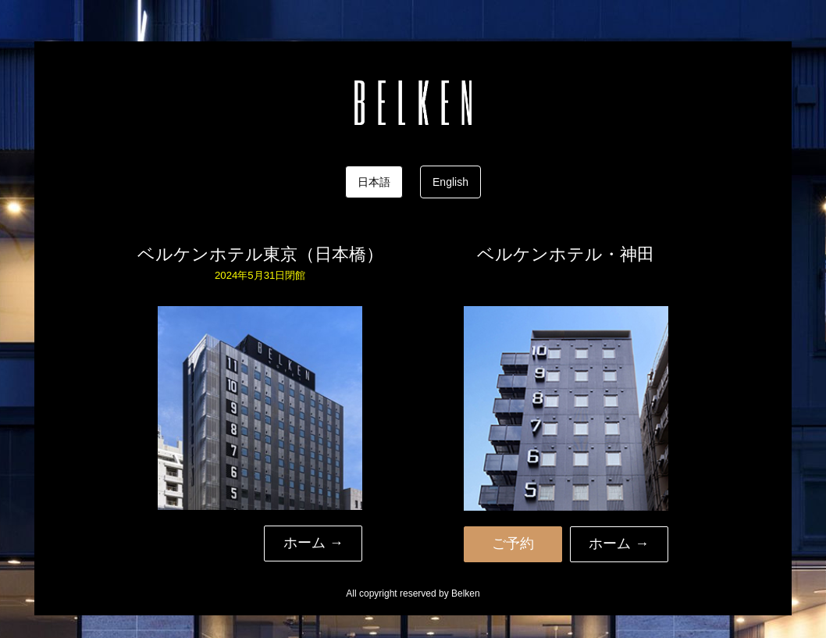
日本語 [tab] (374, 182)
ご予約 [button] (513, 543)
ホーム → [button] (313, 543)
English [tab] (450, 182)
